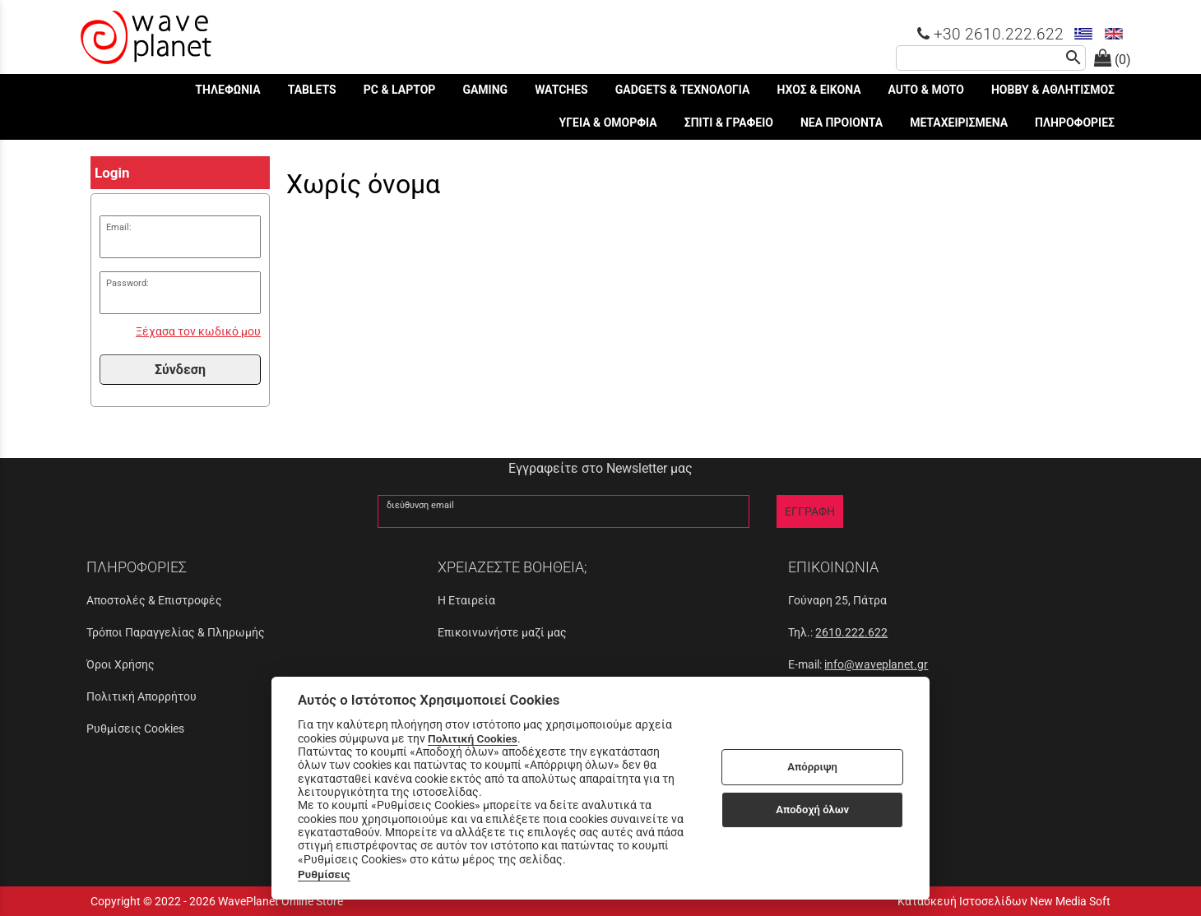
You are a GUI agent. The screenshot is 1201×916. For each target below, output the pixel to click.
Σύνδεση (180, 369)
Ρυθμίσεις (324, 874)
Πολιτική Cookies (472, 738)
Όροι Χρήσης (120, 664)
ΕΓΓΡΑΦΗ (810, 511)
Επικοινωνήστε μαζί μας (502, 632)
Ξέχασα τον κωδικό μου (198, 332)
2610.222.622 (851, 632)
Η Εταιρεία (466, 600)
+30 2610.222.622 (990, 34)
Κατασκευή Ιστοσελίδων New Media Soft (1004, 901)
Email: (119, 227)
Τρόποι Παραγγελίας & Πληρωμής (175, 632)
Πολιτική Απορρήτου (141, 696)
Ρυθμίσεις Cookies (135, 728)
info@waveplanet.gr (876, 664)
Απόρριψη (812, 767)
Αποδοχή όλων (812, 809)
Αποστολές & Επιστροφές (154, 600)
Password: (127, 283)
